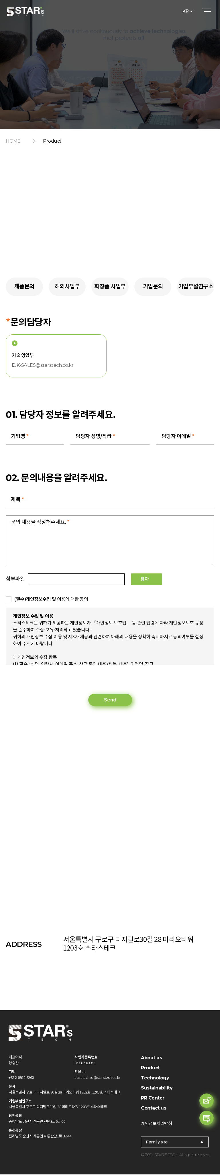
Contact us (153, 1108)
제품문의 (24, 286)
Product (150, 1068)
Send (110, 700)
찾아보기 (171, 579)
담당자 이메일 (178, 436)
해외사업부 (67, 286)
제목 (17, 500)
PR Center (152, 1098)
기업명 (20, 436)
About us (151, 1058)
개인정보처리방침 (156, 1124)
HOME (13, 141)
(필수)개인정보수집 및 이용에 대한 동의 (51, 599)
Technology (155, 1078)
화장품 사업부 (110, 286)
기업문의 (153, 286)
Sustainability (156, 1088)
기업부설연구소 (195, 286)
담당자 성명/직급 (95, 436)
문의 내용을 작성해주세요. (40, 523)
